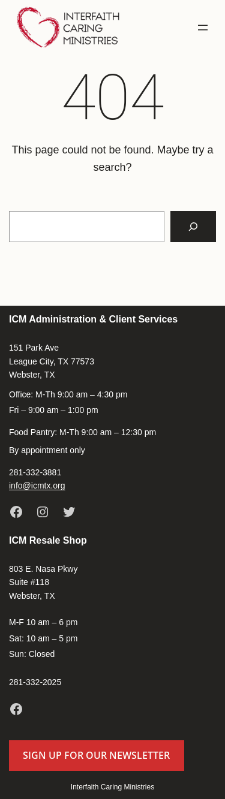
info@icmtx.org (37, 485)
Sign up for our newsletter (96, 755)
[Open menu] (203, 27)
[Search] (193, 226)
